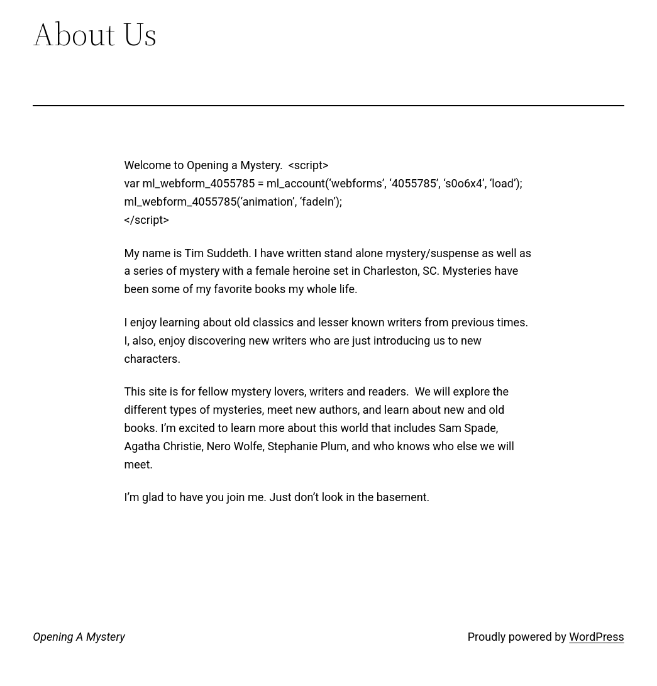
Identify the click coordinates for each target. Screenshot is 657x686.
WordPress (596, 636)
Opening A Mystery (78, 636)
